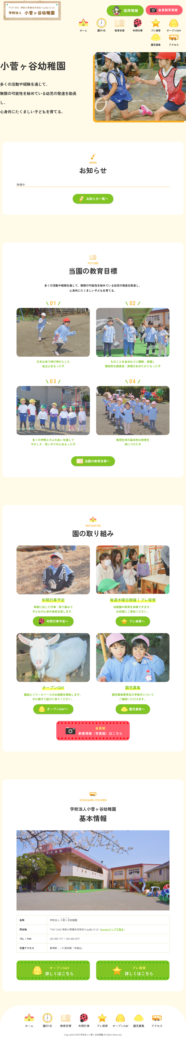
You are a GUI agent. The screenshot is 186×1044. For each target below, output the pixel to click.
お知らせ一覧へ (93, 199)
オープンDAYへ (53, 710)
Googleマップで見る (112, 929)
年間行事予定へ (53, 622)
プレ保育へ (133, 622)
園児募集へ (133, 710)
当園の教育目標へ (93, 462)
